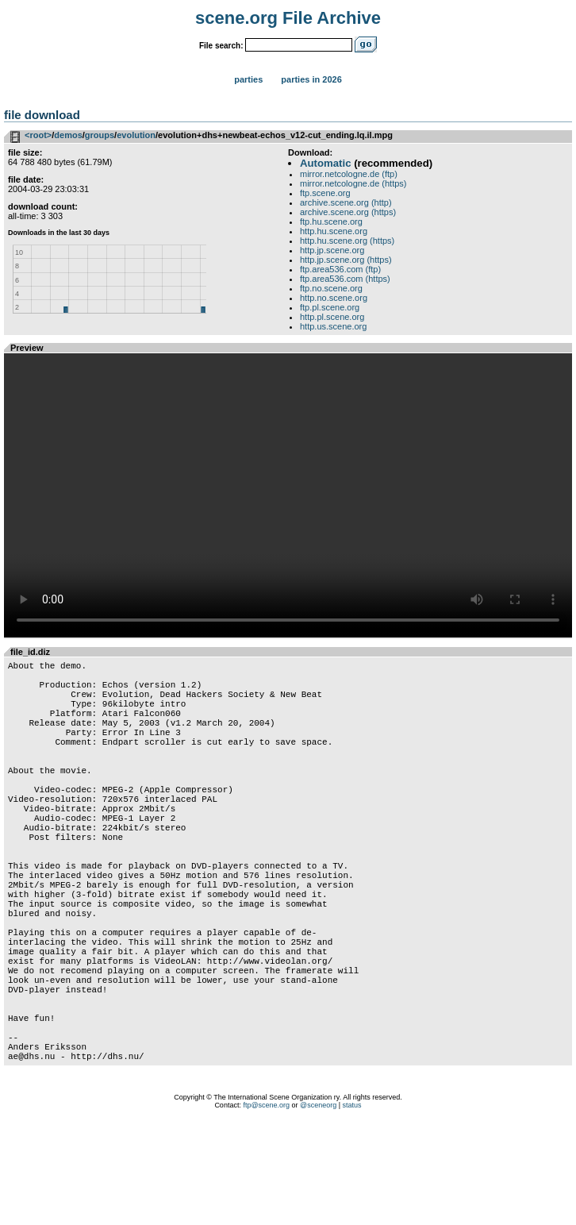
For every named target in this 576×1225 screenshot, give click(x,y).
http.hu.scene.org (333, 231)
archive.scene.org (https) (348, 212)
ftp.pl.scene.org (329, 307)
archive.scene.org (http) (346, 202)
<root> (38, 135)
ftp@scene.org (266, 1205)
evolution (136, 135)
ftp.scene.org (325, 193)
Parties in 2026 (311, 79)
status (352, 1205)
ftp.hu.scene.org (331, 221)
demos (68, 135)
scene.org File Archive (288, 18)
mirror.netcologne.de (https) (353, 183)
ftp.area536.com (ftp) (340, 269)
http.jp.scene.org (332, 250)
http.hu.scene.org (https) (347, 240)
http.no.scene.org (333, 297)
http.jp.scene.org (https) (346, 259)
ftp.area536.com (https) (345, 278)
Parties (248, 79)
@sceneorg (318, 1205)
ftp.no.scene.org (331, 288)
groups (99, 135)
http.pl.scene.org (332, 317)
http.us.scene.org (333, 326)
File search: (221, 45)
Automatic (325, 163)
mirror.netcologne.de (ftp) (348, 174)
